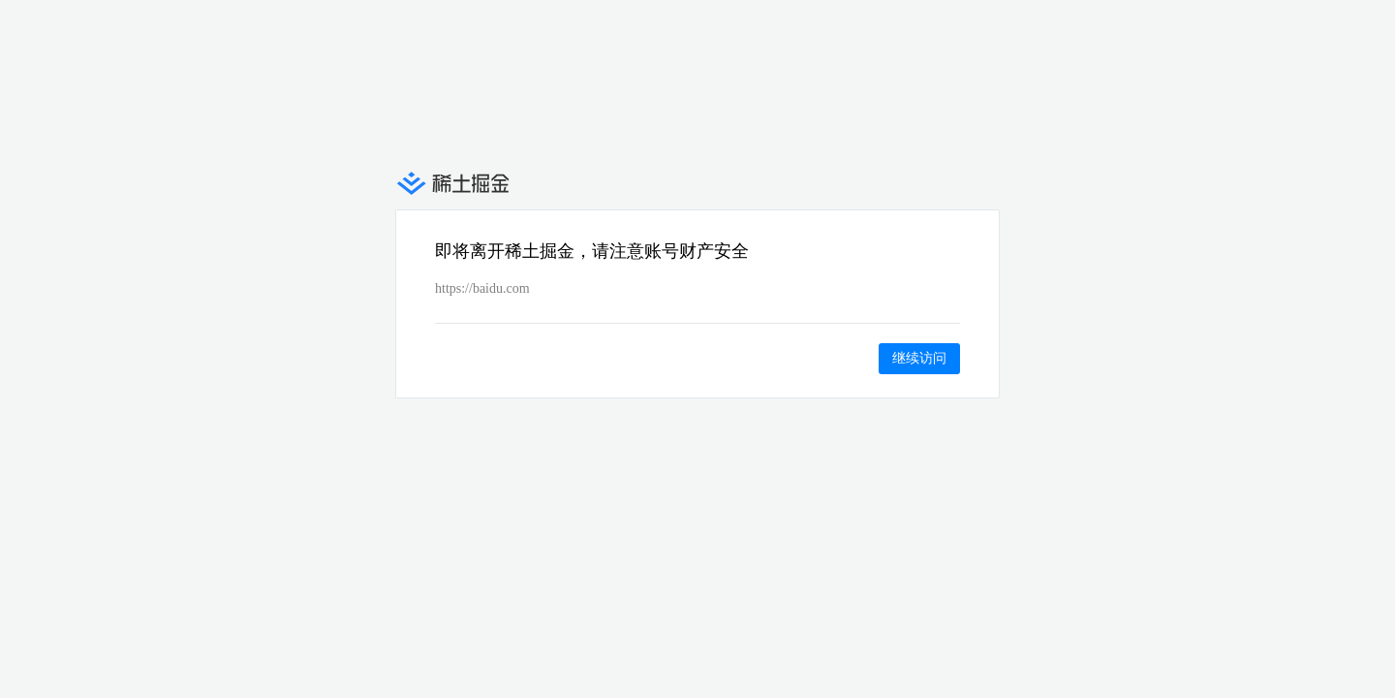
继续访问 (919, 357)
